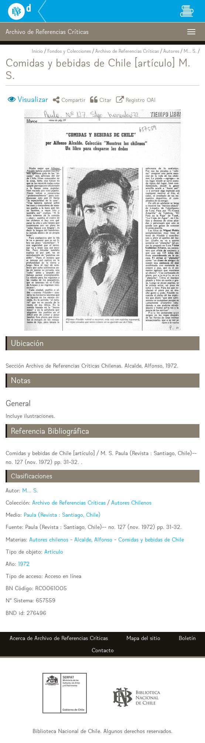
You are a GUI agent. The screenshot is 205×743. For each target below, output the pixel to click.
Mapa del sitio (143, 637)
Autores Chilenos (131, 502)
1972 (24, 563)
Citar (102, 99)
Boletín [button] (187, 637)
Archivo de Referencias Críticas (127, 51)
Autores (171, 51)
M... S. (190, 51)
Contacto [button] (103, 650)
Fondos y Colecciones (69, 51)
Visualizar (32, 99)
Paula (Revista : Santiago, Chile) (62, 514)
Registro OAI (137, 99)
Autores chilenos (48, 539)
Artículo (53, 551)
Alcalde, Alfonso (93, 539)
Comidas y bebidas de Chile (151, 539)
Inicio (37, 51)
